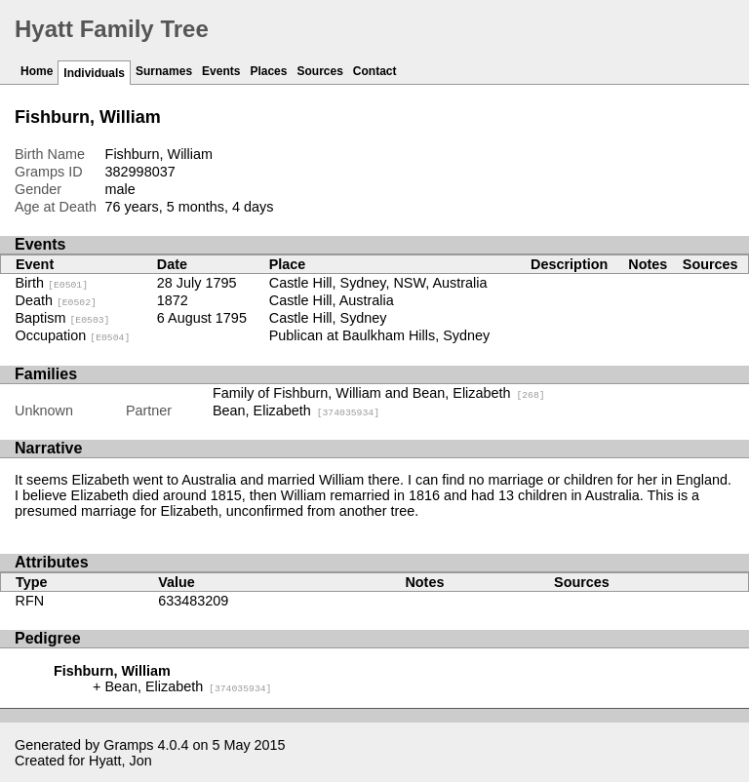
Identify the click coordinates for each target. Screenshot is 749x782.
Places (268, 71)
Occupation (73, 335)
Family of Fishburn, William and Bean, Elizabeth (379, 393)
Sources (319, 71)
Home (36, 71)
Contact (375, 71)
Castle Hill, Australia (331, 300)
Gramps (128, 745)
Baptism (63, 318)
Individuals (94, 73)
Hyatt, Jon (120, 760)
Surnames (164, 71)
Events (221, 71)
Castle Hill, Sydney (328, 318)
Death (56, 300)
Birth (52, 283)
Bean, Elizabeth (296, 410)
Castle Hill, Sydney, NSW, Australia (378, 283)
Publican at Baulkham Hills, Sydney (379, 335)
